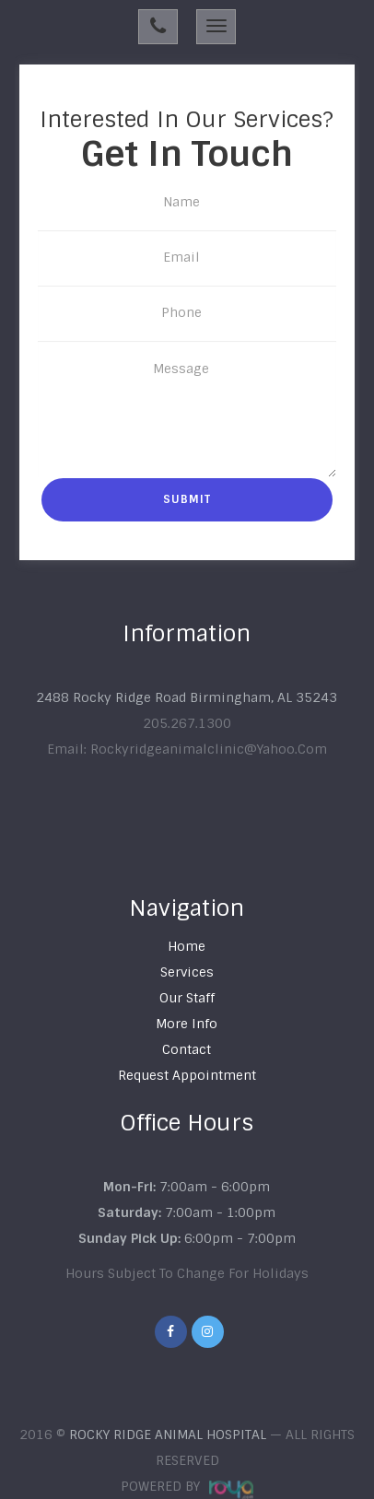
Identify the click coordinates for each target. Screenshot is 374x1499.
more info (186, 1023)
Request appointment (187, 1075)
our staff (187, 998)
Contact (186, 1049)
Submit (187, 499)
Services (187, 972)
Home (186, 946)
